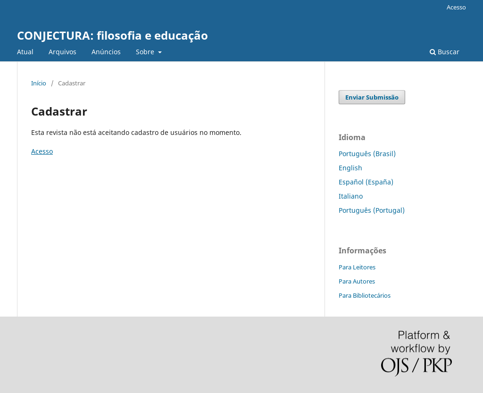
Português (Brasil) (367, 153)
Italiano (351, 196)
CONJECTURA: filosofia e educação (112, 35)
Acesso (456, 7)
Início (38, 83)
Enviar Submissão (372, 97)
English (350, 167)
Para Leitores (357, 267)
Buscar (444, 51)
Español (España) (366, 181)
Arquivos (62, 51)
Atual (25, 51)
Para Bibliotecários (365, 295)
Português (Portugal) (372, 210)
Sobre (146, 51)
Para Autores (357, 281)
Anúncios (106, 51)
